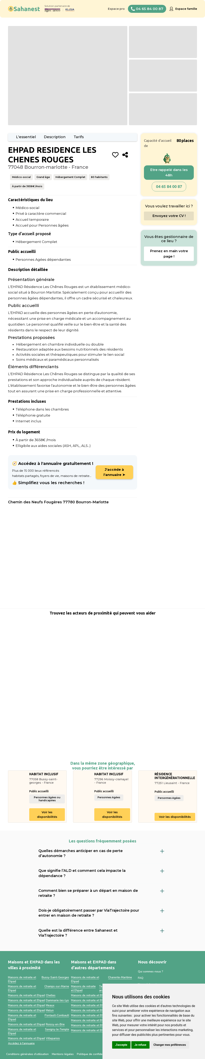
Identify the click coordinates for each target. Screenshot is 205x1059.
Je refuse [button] (140, 1044)
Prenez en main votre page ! (169, 253)
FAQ (140, 978)
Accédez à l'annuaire (21, 1043)
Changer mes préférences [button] (170, 1044)
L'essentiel (26, 137)
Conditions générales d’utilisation (27, 1054)
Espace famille (186, 9)
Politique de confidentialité (94, 1054)
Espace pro (116, 9)
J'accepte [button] (121, 1044)
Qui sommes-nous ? (150, 971)
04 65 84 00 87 (169, 186)
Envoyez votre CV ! (169, 216)
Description (55, 137)
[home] (24, 9)
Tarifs (79, 137)
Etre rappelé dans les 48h (169, 172)
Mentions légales (63, 1054)
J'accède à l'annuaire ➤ (114, 472)
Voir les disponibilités (47, 814)
